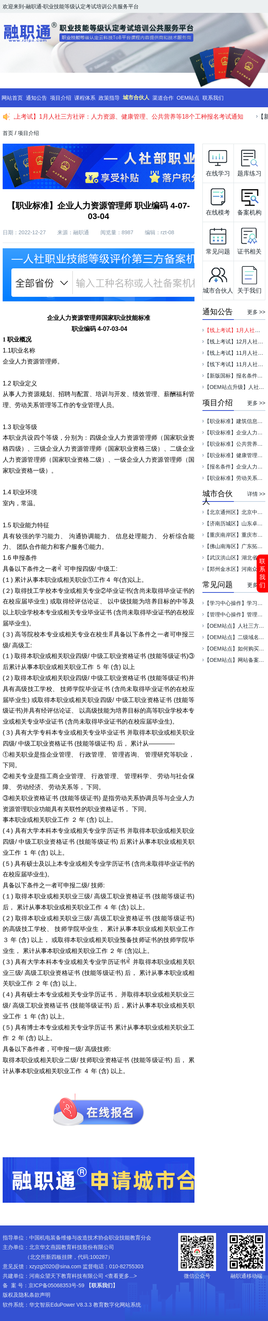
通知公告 (36, 98)
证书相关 (249, 239)
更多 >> (256, 312)
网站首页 (12, 98)
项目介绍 (60, 98)
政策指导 (109, 98)
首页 (8, 133)
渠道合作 (163, 98)
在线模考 (217, 200)
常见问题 (217, 239)
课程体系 (85, 98)
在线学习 (217, 161)
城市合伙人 (136, 97)
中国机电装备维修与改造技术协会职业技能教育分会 (90, 1238)
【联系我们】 (102, 1285)
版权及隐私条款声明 (26, 1295)
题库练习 (249, 161)
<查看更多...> (121, 1276)
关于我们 (249, 278)
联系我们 (262, 573)
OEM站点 (188, 98)
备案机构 (249, 200)
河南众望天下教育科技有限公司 (66, 1276)
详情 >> (256, 494)
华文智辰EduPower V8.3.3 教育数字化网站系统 (85, 1305)
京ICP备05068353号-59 (56, 1285)
